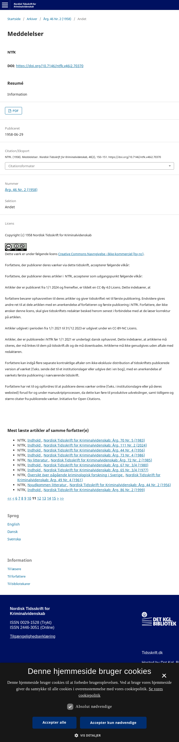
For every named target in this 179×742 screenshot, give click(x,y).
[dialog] (89, 702)
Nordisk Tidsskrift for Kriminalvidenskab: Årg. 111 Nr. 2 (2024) (95, 445)
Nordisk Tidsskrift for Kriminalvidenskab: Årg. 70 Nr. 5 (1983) (94, 440)
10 (29, 498)
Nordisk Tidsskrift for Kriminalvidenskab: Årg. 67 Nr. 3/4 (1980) (96, 465)
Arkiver (32, 19)
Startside (14, 19)
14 (49, 498)
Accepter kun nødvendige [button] (113, 722)
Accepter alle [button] (54, 722)
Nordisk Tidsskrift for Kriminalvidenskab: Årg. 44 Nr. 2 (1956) (120, 484)
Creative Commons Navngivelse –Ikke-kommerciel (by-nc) (101, 254)
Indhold (34, 440)
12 (39, 498)
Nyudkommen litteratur (47, 484)
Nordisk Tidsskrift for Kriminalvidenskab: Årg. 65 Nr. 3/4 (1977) (96, 470)
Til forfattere (16, 576)
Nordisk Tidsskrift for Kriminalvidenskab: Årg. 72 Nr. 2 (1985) (101, 460)
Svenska (14, 539)
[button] (89, 735)
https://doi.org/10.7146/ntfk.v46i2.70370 (49, 65)
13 (44, 498)
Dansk (12, 531)
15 (54, 498)
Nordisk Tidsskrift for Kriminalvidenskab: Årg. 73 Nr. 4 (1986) (94, 455)
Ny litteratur (38, 460)
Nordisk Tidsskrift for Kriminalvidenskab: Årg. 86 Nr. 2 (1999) (94, 489)
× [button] (164, 677)
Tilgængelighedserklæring (32, 636)
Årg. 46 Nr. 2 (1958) (57, 19)
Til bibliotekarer (18, 584)
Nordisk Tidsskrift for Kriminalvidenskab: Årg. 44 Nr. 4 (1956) (94, 450)
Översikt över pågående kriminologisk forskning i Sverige (75, 475)
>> (62, 498)
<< (9, 498)
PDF (15, 110)
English (13, 524)
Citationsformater (21, 166)
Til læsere (14, 569)
